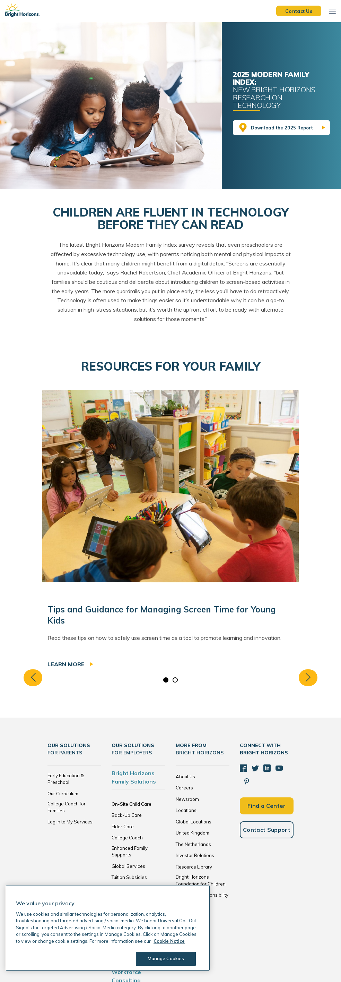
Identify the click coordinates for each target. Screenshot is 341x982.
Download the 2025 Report (282, 127)
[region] (108, 928)
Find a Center (266, 791)
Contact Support (266, 815)
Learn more (66, 664)
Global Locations (193, 821)
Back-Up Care (127, 815)
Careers (184, 787)
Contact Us (298, 11)
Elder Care (123, 826)
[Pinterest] (289, 767)
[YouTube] (277, 767)
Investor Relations (195, 855)
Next (312, 677)
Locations (186, 810)
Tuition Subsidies (129, 877)
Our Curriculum (62, 793)
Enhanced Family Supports (130, 851)
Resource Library (194, 867)
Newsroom (187, 799)
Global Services (128, 866)
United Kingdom (192, 833)
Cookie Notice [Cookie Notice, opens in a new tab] (169, 941)
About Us (185, 776)
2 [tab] (175, 680)
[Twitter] (254, 767)
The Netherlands (193, 844)
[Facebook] (243, 767)
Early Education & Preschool (65, 779)
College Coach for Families (66, 807)
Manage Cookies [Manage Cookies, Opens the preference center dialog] (165, 958)
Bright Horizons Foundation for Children (201, 880)
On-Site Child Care (131, 804)
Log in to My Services (70, 821)
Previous (28, 677)
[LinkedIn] (266, 767)
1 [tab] (165, 680)
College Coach (127, 837)
